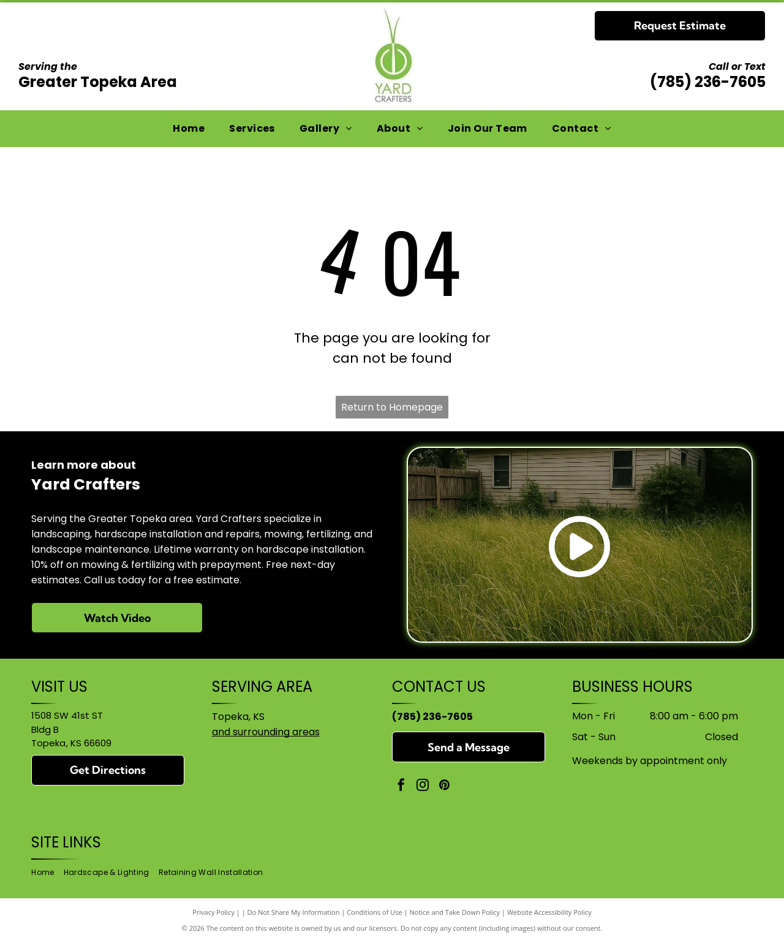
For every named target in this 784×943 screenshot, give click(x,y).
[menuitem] (188, 128)
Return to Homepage (392, 407)
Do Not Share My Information (293, 912)
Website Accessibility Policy (549, 912)
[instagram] (422, 786)
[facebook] (401, 786)
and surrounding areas (266, 732)
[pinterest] (444, 786)
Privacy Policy (213, 912)
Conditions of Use (374, 912)
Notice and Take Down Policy (455, 912)
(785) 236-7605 (708, 82)
